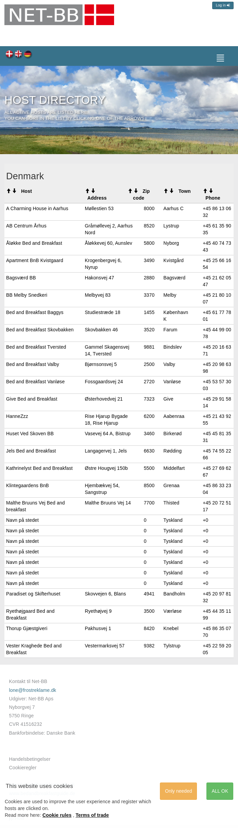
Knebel (170, 628)
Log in (223, 5)
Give (168, 399)
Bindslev (172, 347)
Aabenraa (173, 416)
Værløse (172, 611)
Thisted (171, 502)
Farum (170, 329)
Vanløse (172, 381)
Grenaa (171, 485)
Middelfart (174, 468)
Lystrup (171, 225)
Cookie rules (57, 815)
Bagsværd (174, 277)
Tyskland (172, 520)
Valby (169, 364)
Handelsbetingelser (30, 759)
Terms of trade (92, 815)
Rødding (172, 451)
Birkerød (172, 433)
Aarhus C (173, 208)
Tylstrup (171, 645)
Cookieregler (23, 767)
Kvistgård (173, 260)
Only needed (178, 791)
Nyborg (171, 243)
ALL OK (220, 791)
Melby (169, 295)
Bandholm (174, 593)
